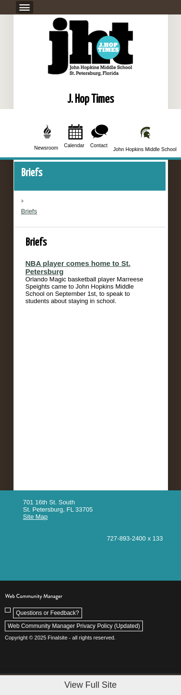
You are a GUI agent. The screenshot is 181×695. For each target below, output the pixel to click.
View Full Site (90, 685)
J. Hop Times (90, 99)
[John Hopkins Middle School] (145, 138)
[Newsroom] (47, 138)
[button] (23, 7)
